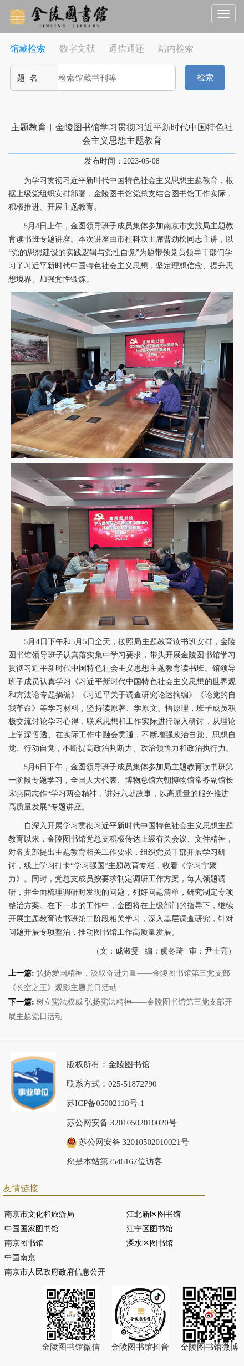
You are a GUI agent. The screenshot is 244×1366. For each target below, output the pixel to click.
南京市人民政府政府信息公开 (54, 1272)
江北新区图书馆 (153, 1214)
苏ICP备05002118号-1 (105, 1103)
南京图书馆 (23, 1243)
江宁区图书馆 (149, 1229)
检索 (205, 77)
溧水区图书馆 (149, 1243)
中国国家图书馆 (31, 1229)
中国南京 (19, 1257)
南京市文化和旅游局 (39, 1214)
